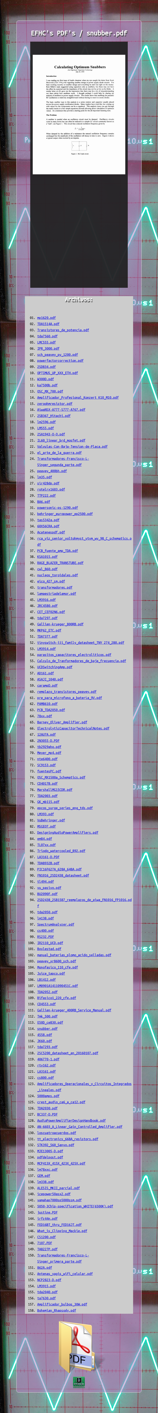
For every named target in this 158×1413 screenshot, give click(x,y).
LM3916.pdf (46, 600)
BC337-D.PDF (47, 1114)
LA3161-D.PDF (48, 857)
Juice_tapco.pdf (51, 973)
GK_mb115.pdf (48, 802)
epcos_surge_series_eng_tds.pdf (65, 808)
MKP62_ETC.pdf (49, 630)
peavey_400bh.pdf (52, 471)
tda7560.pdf (47, 336)
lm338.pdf (45, 1182)
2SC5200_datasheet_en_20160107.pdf (67, 1053)
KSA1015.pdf (47, 557)
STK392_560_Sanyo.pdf (55, 1145)
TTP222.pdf (46, 495)
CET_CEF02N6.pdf (51, 612)
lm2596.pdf (46, 422)
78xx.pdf (44, 716)
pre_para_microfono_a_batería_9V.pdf (69, 698)
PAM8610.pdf (47, 704)
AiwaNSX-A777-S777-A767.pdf (61, 409)
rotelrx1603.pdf (51, 489)
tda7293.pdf (47, 1047)
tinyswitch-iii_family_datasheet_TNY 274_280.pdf (80, 642)
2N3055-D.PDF (48, 740)
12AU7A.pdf (46, 734)
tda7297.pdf (47, 618)
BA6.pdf (43, 502)
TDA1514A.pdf (48, 324)
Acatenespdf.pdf (51, 532)
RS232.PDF (45, 937)
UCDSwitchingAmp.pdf (54, 667)
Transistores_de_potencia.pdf (63, 330)
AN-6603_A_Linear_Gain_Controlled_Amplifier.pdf (79, 1127)
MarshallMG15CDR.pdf (54, 790)
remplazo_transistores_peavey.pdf (66, 691)
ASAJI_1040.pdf (50, 679)
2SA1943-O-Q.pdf (51, 434)
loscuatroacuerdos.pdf (56, 1133)
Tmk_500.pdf (47, 1016)
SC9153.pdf (46, 765)
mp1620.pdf (46, 318)
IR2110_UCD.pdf (50, 943)
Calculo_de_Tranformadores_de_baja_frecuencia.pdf (81, 661)
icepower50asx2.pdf (54, 1194)
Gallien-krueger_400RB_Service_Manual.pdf (74, 1010)
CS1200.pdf (46, 1237)
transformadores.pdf (54, 587)
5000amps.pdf (48, 1096)
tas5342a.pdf (48, 520)
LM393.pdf (45, 814)
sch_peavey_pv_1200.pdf (57, 354)
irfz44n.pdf (47, 1218)
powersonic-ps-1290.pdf (57, 507)
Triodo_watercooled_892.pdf (61, 851)
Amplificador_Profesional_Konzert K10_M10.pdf (78, 397)
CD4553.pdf (46, 1004)
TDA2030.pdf (47, 1108)
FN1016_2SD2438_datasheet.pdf (63, 875)
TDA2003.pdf (47, 796)
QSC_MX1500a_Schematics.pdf (61, 777)
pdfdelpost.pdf (50, 1157)
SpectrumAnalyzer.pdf (55, 924)
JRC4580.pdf (47, 606)
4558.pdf (44, 1035)
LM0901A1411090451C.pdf (57, 986)
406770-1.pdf (48, 1059)
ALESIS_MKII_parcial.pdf (58, 1188)
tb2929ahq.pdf (49, 747)
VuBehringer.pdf (51, 820)
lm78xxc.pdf (47, 1169)
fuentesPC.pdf (49, 771)
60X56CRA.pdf (48, 526)
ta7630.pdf (46, 1298)
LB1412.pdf (46, 979)
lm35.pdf (44, 477)
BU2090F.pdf (47, 894)
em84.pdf (44, 839)
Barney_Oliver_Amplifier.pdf (62, 722)
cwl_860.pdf (47, 569)
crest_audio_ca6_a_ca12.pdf (61, 1102)
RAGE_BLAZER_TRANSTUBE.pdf (60, 563)
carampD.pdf (47, 685)
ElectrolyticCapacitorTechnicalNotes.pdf (73, 728)
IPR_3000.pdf (48, 348)
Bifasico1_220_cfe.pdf (56, 998)
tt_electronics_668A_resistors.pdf (67, 1139)
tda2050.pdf (47, 912)
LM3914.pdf (46, 649)
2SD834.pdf (46, 367)
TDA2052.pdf (47, 992)
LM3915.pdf (46, 1286)
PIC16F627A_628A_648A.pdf (59, 869)
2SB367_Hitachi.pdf (54, 416)
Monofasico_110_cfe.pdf (57, 967)
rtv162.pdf (46, 1065)
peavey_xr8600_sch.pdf (56, 961)
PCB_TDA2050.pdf (51, 710)
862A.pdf (44, 1267)
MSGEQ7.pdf (46, 826)
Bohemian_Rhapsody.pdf (56, 1310)
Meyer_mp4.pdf (49, 753)
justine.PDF (47, 1212)
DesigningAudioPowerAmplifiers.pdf (67, 832)
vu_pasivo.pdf (49, 888)
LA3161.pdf (46, 1071)
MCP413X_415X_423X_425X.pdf (61, 1163)
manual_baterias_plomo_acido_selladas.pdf (74, 955)
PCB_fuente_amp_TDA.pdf (57, 551)
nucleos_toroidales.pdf (57, 575)
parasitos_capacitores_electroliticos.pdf (74, 655)
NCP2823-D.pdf (49, 1280)
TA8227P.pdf (47, 1249)
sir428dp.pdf (48, 483)
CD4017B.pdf (47, 783)
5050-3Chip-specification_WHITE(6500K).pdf (75, 1206)
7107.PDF (44, 1243)
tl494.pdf (45, 881)
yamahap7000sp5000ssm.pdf (59, 1200)
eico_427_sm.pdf (51, 581)
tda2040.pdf (47, 1292)
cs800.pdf (45, 1077)
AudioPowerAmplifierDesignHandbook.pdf (71, 1120)
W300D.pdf (45, 379)
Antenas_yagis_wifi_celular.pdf (65, 1274)
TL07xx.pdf (46, 845)
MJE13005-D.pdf (50, 1151)
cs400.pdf (45, 930)
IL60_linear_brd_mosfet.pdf (61, 440)
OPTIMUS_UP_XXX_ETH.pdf (57, 373)
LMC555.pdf (46, 342)
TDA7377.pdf (47, 636)
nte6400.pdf (47, 759)
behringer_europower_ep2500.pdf (65, 514)
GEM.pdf (43, 1176)
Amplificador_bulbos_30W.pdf (62, 1304)
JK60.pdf (44, 1041)
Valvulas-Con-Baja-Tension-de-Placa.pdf (72, 446)
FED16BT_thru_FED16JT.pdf (59, 1225)
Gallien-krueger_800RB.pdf (60, 624)
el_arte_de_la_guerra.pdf (59, 453)
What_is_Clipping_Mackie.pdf (62, 1231)
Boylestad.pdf (49, 949)
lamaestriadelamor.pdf (56, 593)
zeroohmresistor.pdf (54, 404)
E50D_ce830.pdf (50, 1022)
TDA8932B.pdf (48, 863)
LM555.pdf (45, 428)
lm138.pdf (45, 918)
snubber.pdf (47, 1028)
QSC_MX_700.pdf (50, 391)
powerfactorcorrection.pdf (60, 360)
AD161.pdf (45, 673)
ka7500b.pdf (47, 385)
